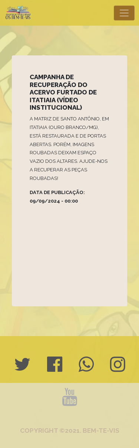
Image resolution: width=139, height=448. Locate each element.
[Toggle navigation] (124, 13)
